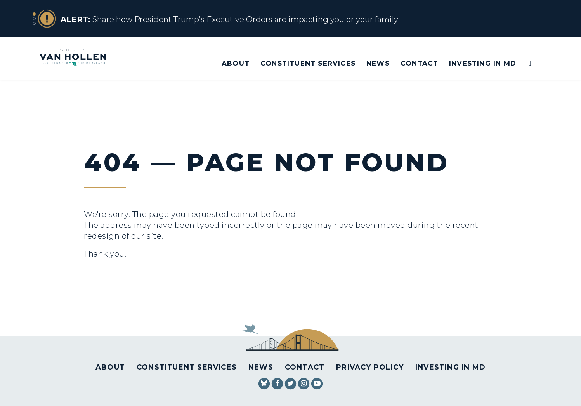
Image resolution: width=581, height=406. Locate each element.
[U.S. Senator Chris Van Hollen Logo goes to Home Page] (78, 58)
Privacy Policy (370, 367)
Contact (419, 63)
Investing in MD (482, 63)
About (236, 63)
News (378, 63)
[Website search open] (524, 63)
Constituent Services (308, 63)
